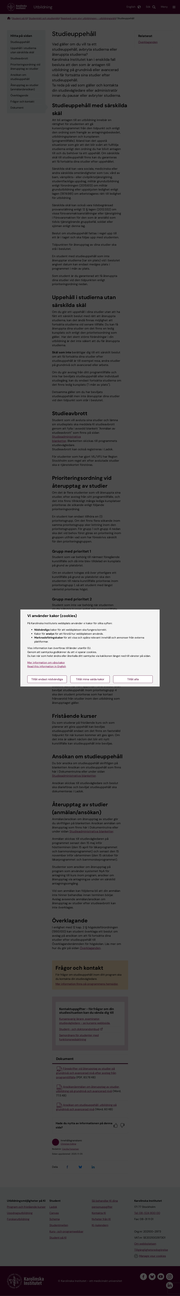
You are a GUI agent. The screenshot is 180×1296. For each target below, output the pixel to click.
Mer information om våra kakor (46, 662)
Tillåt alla (133, 679)
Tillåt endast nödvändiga (47, 679)
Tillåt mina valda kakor (90, 679)
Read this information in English (46, 666)
